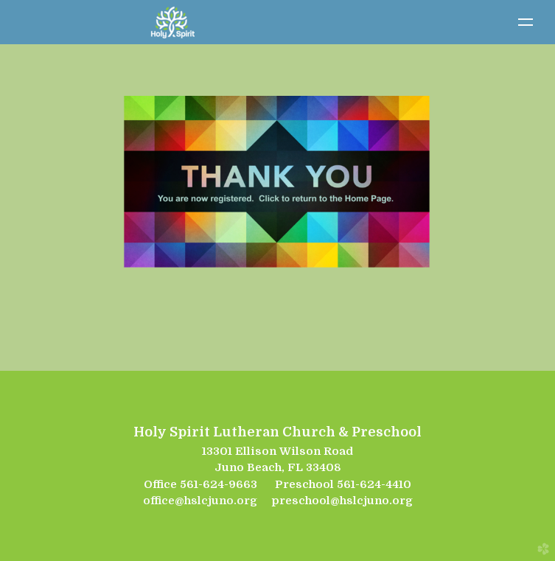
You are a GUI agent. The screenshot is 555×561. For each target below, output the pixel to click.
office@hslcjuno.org (200, 500)
